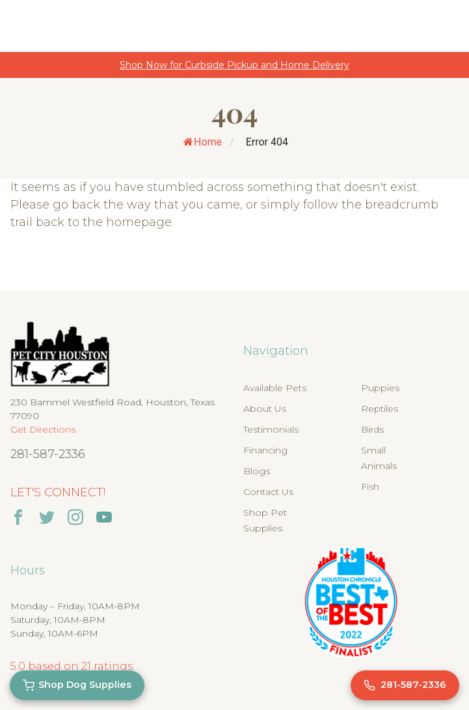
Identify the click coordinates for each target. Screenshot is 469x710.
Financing (265, 450)
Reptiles (379, 408)
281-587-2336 (47, 454)
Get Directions (42, 429)
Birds (372, 429)
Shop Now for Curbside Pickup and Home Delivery (234, 65)
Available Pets (274, 388)
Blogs (256, 471)
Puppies (380, 388)
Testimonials (271, 429)
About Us (264, 408)
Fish (370, 486)
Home (202, 142)
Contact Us (268, 492)
